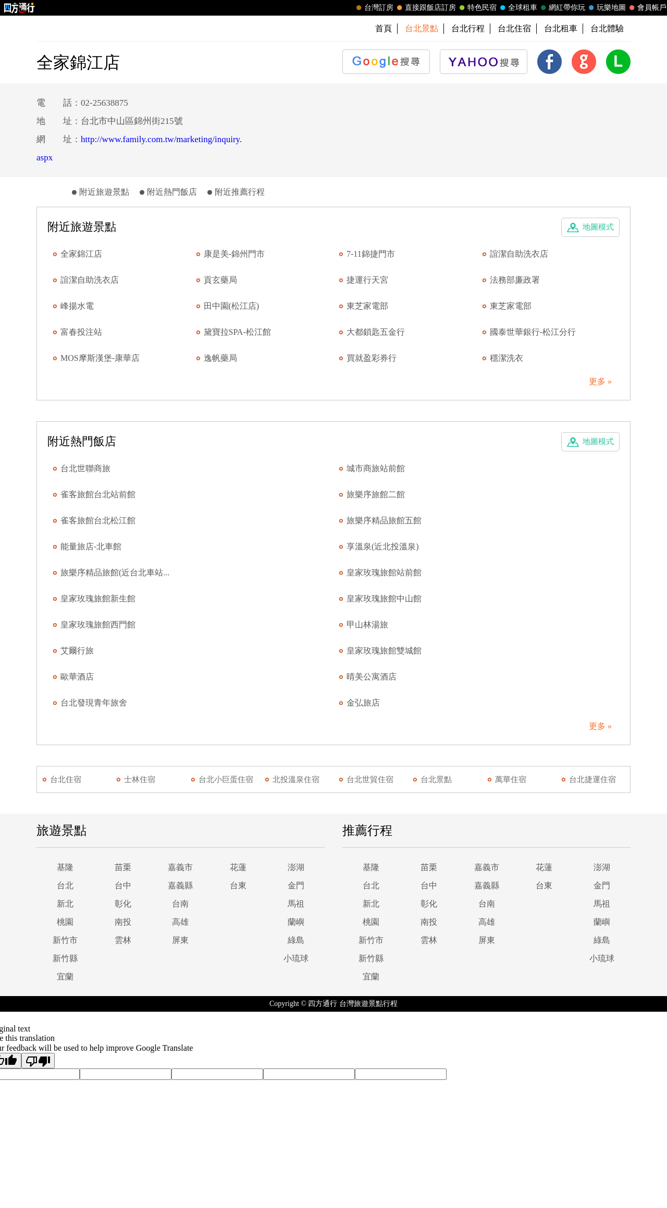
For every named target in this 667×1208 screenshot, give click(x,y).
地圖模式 (598, 227)
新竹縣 (65, 958)
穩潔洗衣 (506, 358)
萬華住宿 (510, 779)
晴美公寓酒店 (372, 676)
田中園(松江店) (232, 305)
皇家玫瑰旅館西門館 (97, 624)
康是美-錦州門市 (234, 253)
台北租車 (560, 28)
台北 (65, 885)
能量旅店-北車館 (90, 546)
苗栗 (123, 867)
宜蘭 (65, 976)
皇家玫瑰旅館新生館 (97, 598)
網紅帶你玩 (561, 8)
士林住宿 (139, 779)
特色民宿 (477, 8)
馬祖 (296, 903)
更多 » (600, 381)
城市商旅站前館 (376, 468)
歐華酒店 (77, 676)
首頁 (383, 28)
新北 (65, 903)
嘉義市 (180, 867)
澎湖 (296, 867)
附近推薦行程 (240, 191)
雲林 (123, 940)
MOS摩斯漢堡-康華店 (100, 358)
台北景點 (436, 779)
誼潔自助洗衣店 (519, 253)
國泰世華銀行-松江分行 (533, 332)
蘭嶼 (296, 921)
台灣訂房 (373, 8)
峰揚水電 (77, 305)
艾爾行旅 (77, 650)
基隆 (65, 867)
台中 (123, 885)
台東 (238, 885)
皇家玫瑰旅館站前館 (384, 572)
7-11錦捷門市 (371, 253)
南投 (123, 921)
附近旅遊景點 (104, 191)
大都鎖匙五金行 (376, 332)
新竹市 (65, 940)
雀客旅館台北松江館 (97, 520)
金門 (296, 885)
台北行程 (468, 28)
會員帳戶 (646, 8)
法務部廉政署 (515, 279)
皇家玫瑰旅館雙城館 (384, 650)
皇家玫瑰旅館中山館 (384, 598)
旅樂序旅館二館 (376, 494)
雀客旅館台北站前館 (97, 494)
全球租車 (517, 8)
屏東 (180, 940)
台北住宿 (514, 28)
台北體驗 (607, 28)
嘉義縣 (180, 885)
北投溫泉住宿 (296, 779)
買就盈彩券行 (372, 358)
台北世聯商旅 (85, 468)
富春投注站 (81, 332)
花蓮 (238, 867)
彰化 (123, 903)
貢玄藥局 (220, 279)
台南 (180, 903)
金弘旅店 (363, 702)
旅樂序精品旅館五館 (384, 520)
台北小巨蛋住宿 (226, 779)
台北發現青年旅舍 (93, 702)
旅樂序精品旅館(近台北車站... (114, 572)
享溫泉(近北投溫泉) (383, 546)
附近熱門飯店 (172, 191)
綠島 (296, 940)
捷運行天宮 (367, 279)
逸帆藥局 (220, 358)
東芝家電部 (367, 305)
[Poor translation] (38, 1060)
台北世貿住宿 (370, 779)
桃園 (65, 921)
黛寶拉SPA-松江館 (237, 332)
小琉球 (295, 958)
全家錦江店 (81, 253)
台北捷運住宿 (592, 779)
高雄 (180, 921)
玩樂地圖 (606, 8)
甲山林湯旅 (367, 624)
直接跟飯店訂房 (425, 8)
